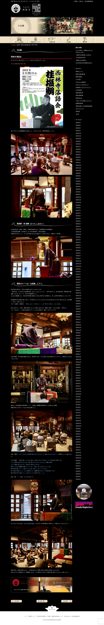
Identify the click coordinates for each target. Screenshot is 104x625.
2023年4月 (78, 218)
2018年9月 (78, 364)
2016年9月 (78, 428)
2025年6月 (78, 149)
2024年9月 (78, 173)
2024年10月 (78, 170)
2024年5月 (78, 183)
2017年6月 (78, 404)
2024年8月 (78, 175)
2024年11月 (78, 167)
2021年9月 (78, 268)
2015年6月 (78, 468)
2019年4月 (78, 346)
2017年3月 (78, 412)
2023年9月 (78, 205)
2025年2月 (78, 159)
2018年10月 (78, 362)
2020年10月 (78, 298)
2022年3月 (78, 253)
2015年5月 (78, 471)
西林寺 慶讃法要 (79, 95)
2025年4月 (78, 154)
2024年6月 (78, 181)
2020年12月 (78, 292)
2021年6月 (78, 276)
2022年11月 (78, 231)
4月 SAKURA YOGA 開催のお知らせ (84, 62)
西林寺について (35, 39)
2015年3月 (78, 476)
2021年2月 (78, 287)
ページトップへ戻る (52, 608)
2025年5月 (78, 151)
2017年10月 (78, 394)
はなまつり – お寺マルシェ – (82, 84)
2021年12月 (78, 260)
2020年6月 (78, 308)
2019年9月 (78, 332)
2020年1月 (78, 322)
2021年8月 (78, 271)
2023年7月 (78, 210)
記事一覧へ (42, 601)
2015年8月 (78, 463)
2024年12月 (78, 165)
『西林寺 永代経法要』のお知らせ (83, 54)
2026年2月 (78, 128)
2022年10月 (78, 234)
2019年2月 (78, 351)
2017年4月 (78, 410)
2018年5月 (78, 375)
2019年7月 (78, 338)
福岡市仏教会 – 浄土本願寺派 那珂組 (84, 106)
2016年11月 (78, 423)
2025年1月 (78, 162)
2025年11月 (78, 135)
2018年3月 (78, 380)
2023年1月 (78, 226)
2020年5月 (78, 311)
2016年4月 (78, 441)
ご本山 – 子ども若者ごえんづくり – (84, 100)
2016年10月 (78, 425)
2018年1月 (78, 386)
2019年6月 (78, 340)
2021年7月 (78, 274)
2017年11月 (78, 391)
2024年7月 (78, 178)
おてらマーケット (80, 108)
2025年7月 (78, 146)
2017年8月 (78, 399)
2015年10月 (78, 457)
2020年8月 (78, 303)
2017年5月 (78, 407)
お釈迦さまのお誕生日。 (81, 60)
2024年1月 (78, 194)
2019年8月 (78, 335)
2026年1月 (78, 130)
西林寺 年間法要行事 (25, 44)
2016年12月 (78, 420)
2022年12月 (78, 229)
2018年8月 (78, 367)
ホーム (14, 44)
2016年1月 (78, 449)
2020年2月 (78, 319)
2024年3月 (78, 189)
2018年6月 (78, 372)
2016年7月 (78, 433)
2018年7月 (78, 370)
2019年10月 (78, 330)
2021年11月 (78, 263)
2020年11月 (78, 295)
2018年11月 (78, 359)
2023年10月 (78, 202)
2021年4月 (78, 282)
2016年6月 (78, 436)
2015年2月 (78, 479)
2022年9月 (78, 237)
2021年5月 (78, 279)
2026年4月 (78, 122)
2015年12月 (78, 452)
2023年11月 (78, 199)
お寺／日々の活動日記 (81, 82)
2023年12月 (78, 197)
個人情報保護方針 (89, 1)
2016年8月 (78, 431)
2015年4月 (78, 473)
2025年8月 (78, 143)
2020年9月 (78, 300)
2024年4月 (78, 186)
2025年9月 (78, 141)
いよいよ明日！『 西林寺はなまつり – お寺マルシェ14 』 (84, 51)
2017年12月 (78, 388)
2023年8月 (78, 207)
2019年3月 (78, 348)
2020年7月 (78, 306)
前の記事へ (16, 601)
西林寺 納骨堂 (79, 76)
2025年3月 (78, 157)
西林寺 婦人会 (79, 98)
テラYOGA (78, 79)
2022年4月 (78, 250)
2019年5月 (78, 343)
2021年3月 (78, 284)
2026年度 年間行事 (52, 39)
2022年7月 (78, 242)
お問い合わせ (67, 616)
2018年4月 (78, 378)
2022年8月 (78, 239)
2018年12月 (78, 356)
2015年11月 (78, 455)
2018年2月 (78, 383)
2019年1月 (78, 354)
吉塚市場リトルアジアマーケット (83, 87)
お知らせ (81, 1)
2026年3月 (78, 125)
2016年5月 (78, 439)
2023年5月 (78, 215)
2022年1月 (78, 258)
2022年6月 (78, 245)
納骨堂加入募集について (85, 39)
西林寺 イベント (25, 60)
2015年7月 (78, 465)
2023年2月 (78, 223)
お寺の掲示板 (79, 90)
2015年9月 (78, 460)
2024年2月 (78, 191)
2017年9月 (78, 396)
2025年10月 (78, 138)
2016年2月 (78, 447)
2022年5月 (78, 247)
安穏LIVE (78, 111)
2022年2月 (78, 255)
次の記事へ (66, 601)
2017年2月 (78, 415)
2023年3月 (78, 221)
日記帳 (75, 1)
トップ (19, 39)
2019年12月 (78, 324)
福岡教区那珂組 (79, 103)
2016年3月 (78, 444)
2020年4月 (78, 314)
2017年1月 (78, 417)
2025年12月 (78, 133)
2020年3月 (78, 316)
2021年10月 (78, 266)
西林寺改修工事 (79, 92)
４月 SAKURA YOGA (80, 57)
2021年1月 (78, 290)
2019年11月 (78, 327)
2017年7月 (78, 402)
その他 (43, 60)
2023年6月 (78, 213)
